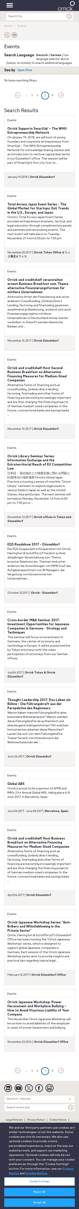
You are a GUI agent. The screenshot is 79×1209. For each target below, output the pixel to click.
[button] (7, 36)
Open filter (24, 70)
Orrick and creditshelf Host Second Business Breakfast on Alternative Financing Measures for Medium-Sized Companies (37, 374)
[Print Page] (14, 36)
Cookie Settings (40, 1183)
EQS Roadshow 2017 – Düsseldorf (33, 545)
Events (11, 120)
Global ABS (15, 784)
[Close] (74, 1130)
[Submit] (69, 16)
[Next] (61, 95)
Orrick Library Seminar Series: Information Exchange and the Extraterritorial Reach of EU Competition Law (39, 463)
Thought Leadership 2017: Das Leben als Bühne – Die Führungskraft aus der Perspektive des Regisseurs (39, 704)
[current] (18, 95)
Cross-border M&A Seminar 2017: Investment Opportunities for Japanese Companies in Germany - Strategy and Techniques (38, 626)
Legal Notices (14, 1119)
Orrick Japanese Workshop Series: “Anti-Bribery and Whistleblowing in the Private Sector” (39, 927)
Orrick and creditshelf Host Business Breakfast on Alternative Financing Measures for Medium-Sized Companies (38, 843)
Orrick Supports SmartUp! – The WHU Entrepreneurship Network (37, 131)
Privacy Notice (36, 1119)
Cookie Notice (58, 1119)
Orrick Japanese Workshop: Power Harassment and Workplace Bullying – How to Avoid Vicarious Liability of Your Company (38, 1008)
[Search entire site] (35, 1107)
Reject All (39, 1194)
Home (8, 26)
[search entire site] (36, 16)
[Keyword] (71, 1107)
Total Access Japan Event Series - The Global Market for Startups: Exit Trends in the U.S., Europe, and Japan (38, 209)
